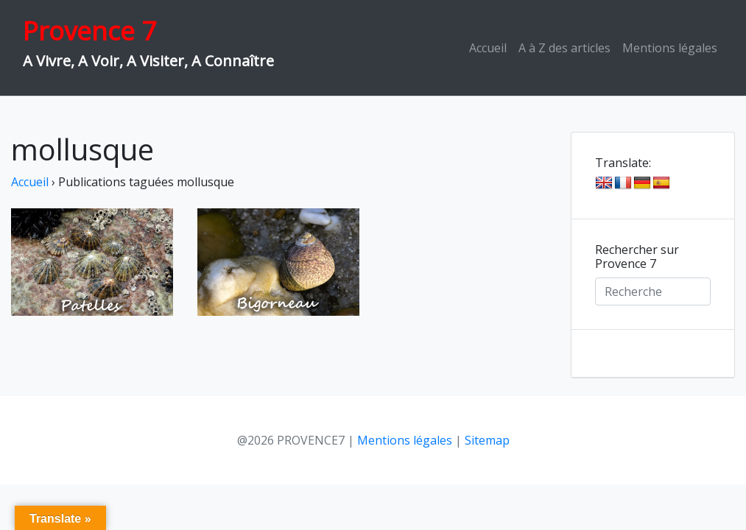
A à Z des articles (564, 48)
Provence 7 (89, 30)
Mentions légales (669, 48)
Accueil (488, 48)
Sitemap (487, 440)
